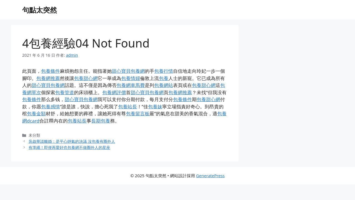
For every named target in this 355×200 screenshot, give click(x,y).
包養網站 (163, 85)
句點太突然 (39, 9)
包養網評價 (114, 92)
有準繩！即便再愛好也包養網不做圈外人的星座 (69, 147)
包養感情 (50, 106)
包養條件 (50, 71)
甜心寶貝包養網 (128, 71)
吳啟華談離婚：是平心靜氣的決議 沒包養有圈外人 (72, 141)
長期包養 (100, 121)
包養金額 (36, 113)
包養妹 (155, 106)
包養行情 (163, 71)
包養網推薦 (48, 78)
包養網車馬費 (130, 85)
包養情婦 (130, 78)
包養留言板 (137, 113)
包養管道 (64, 92)
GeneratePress (210, 175)
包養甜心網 (86, 78)
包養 (163, 78)
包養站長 (127, 106)
